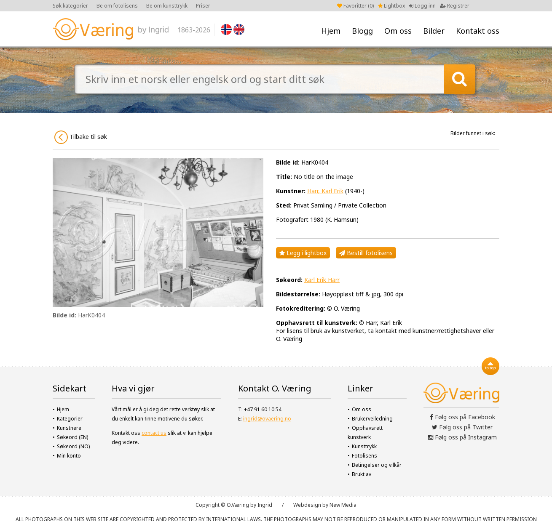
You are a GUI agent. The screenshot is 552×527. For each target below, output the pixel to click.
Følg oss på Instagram (462, 437)
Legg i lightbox (303, 253)
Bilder (434, 31)
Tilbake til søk (80, 137)
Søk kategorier (70, 5)
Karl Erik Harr (322, 280)
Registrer (454, 5)
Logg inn (422, 5)
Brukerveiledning (372, 418)
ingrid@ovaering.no (267, 418)
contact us (154, 433)
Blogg (362, 31)
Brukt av (361, 474)
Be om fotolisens (117, 5)
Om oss (398, 31)
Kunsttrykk (364, 446)
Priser (203, 5)
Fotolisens (364, 455)
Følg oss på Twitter (462, 427)
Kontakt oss (477, 31)
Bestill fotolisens (366, 253)
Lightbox (391, 5)
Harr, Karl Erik (325, 191)
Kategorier (70, 418)
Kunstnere (69, 427)
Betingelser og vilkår (377, 464)
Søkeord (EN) (72, 437)
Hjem (330, 31)
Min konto (69, 455)
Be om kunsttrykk (167, 5)
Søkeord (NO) (73, 446)
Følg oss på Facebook (462, 417)
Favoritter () (355, 5)
